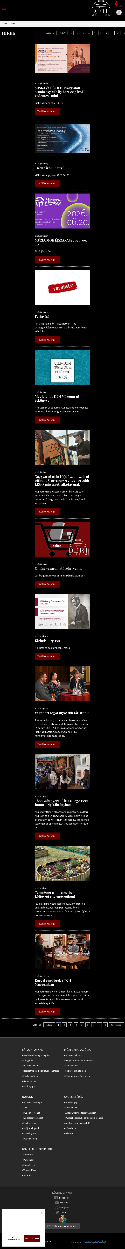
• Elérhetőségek (30, 1076)
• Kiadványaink (29, 1133)
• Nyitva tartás (29, 1081)
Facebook (64, 1197)
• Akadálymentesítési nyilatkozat (80, 1112)
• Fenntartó (27, 1154)
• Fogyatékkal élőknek (75, 1070)
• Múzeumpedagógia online (77, 1076)
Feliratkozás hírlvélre (64, 1226)
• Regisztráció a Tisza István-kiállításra (40, 1070)
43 (118, 33)
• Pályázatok (28, 1160)
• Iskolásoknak (71, 1065)
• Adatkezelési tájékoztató (77, 1123)
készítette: (76, 1242)
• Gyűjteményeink (30, 1128)
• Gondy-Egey (70, 1102)
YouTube (64, 1202)
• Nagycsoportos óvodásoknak (79, 1060)
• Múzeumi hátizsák (31, 1065)
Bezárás (40, 1213)
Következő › (117, 1024)
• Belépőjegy (28, 1086)
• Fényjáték (27, 1060)
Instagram (64, 1207)
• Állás (25, 1107)
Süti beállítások (14, 1238)
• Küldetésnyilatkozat (32, 1118)
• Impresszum (70, 1107)
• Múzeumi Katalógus (32, 1102)
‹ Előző (62, 33)
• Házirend (69, 1133)
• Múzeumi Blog (29, 1138)
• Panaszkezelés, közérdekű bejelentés (83, 1118)
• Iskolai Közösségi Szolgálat (36, 1055)
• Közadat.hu (70, 1128)
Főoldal (4, 24)
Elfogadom (32, 1238)
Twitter (63, 1212)
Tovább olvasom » (46, 111)
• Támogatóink (29, 1170)
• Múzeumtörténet (31, 1112)
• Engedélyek (28, 1165)
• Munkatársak (29, 1123)
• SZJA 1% (27, 1175)
